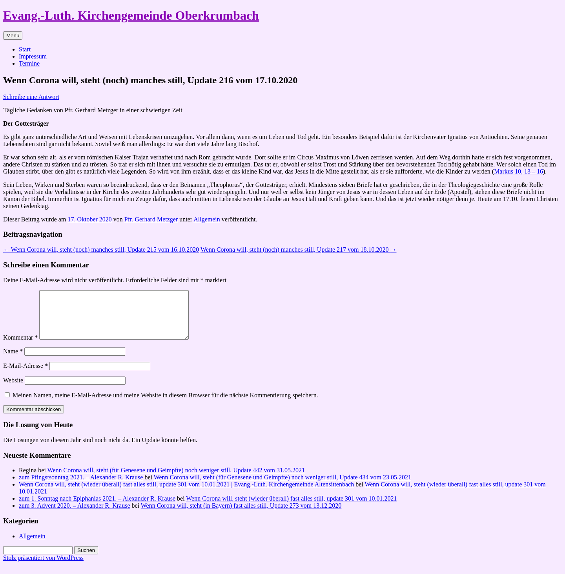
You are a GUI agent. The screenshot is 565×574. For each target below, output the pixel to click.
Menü (12, 35)
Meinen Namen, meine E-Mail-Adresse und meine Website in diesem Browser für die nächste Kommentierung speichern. (165, 404)
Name (13, 360)
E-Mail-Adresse (25, 375)
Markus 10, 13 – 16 (518, 171)
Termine (29, 63)
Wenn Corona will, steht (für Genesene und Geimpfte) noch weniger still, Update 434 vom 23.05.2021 (282, 486)
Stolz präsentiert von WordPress (43, 567)
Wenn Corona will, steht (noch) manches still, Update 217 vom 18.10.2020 (298, 249)
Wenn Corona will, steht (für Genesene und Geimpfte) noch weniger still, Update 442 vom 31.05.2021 (176, 479)
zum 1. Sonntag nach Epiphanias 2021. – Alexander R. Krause (97, 508)
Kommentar (20, 347)
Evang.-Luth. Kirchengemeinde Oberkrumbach (131, 15)
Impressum (33, 56)
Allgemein (206, 219)
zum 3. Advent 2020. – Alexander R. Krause (74, 515)
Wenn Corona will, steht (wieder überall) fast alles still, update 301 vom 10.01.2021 (291, 508)
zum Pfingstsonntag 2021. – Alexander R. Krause (81, 486)
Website (13, 389)
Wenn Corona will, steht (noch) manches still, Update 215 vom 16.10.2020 (101, 249)
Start (25, 49)
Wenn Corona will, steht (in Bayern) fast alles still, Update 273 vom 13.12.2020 (241, 515)
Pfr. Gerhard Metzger (151, 219)
